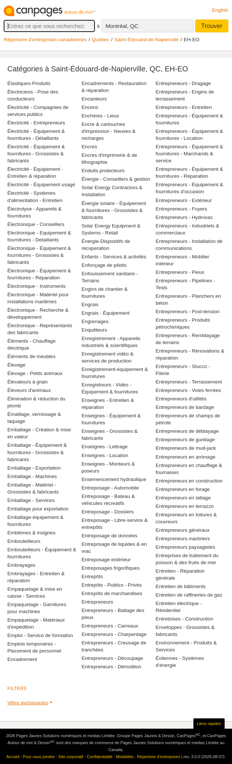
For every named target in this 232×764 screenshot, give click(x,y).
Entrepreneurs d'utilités (181, 399)
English (220, 10)
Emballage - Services (30, 500)
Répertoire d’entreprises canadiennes (45, 39)
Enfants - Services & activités (114, 256)
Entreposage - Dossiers (108, 511)
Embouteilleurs (23, 541)
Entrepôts (92, 576)
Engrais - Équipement (106, 313)
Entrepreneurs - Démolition (111, 666)
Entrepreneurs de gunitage (185, 439)
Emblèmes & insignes (31, 532)
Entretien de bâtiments (181, 586)
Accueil (12, 756)
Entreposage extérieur (106, 559)
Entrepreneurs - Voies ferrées (188, 390)
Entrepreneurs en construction (189, 481)
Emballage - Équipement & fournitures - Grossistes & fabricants (37, 452)
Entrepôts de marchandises (112, 593)
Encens (90, 107)
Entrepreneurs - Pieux (180, 272)
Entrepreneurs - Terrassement (189, 382)
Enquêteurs (94, 330)
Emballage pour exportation (37, 509)
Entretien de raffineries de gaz (189, 595)
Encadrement (22, 659)
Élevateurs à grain (27, 382)
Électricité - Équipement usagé (41, 184)
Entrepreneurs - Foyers (181, 209)
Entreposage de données (110, 535)
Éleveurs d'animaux (29, 390)
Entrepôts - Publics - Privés (112, 585)
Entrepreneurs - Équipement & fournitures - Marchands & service (189, 153)
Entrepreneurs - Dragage (183, 83)
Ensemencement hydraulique (114, 479)
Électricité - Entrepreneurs (36, 122)
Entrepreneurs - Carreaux (110, 626)
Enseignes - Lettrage (105, 446)
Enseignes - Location (105, 455)
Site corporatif (70, 756)
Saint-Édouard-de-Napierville (146, 39)
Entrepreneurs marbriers (183, 538)
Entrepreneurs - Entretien (184, 107)
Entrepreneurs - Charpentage (114, 634)
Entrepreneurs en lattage (183, 498)
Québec (101, 39)
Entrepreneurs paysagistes (185, 547)
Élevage (16, 365)
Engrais (90, 304)
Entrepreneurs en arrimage (185, 457)
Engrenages (95, 321)
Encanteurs (94, 99)
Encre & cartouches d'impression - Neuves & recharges (109, 131)
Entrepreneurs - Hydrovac (184, 217)
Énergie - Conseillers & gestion (116, 179)
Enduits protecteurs (103, 170)
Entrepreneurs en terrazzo (185, 506)
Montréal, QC (122, 26)
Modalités (124, 756)
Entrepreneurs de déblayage (187, 431)
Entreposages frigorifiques (111, 568)
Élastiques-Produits (28, 83)
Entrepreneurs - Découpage (112, 658)
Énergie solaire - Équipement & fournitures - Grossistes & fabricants (114, 210)
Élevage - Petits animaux (35, 373)
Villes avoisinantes (28, 702)
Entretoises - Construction (184, 619)
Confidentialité (100, 756)
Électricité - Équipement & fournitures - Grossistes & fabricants (36, 153)
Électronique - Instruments (36, 286)
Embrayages (21, 565)
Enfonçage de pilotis (104, 265)
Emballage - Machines (32, 476)
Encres (89, 146)
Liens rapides (209, 723)
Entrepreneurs (97, 602)
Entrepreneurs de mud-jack (186, 448)
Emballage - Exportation (34, 468)
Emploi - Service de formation (40, 635)
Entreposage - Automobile (110, 488)
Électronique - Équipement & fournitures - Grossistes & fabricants (39, 255)
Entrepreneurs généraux (183, 530)
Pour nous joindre (39, 756)
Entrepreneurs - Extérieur (184, 200)
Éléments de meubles (31, 356)
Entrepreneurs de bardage (185, 407)
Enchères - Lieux (100, 116)
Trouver (211, 25)
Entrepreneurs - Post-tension (187, 311)
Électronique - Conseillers (35, 224)
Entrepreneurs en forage (183, 489)
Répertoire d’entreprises (158, 756)
